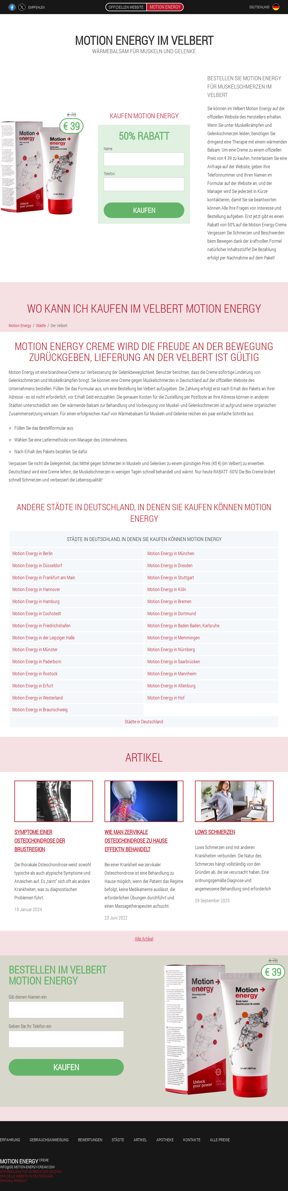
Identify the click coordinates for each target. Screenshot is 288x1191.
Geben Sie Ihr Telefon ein (30, 1026)
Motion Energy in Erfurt (32, 686)
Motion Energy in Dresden (170, 565)
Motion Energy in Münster (35, 649)
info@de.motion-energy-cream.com (27, 1167)
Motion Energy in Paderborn (36, 661)
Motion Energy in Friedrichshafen (41, 625)
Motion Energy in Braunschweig (40, 709)
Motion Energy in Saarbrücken (173, 661)
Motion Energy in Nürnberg (171, 649)
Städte (118, 1139)
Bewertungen (90, 1139)
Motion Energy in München (170, 553)
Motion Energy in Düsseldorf (37, 565)
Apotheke (165, 1139)
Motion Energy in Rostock (35, 673)
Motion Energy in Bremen (169, 601)
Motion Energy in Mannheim (171, 673)
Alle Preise (220, 1139)
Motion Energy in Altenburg (171, 686)
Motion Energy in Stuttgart (170, 577)
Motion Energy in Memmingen (173, 637)
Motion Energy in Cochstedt (36, 613)
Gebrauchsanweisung (49, 1139)
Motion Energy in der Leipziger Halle (43, 637)
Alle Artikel (144, 939)
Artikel (140, 1139)
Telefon (109, 174)
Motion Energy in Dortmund (171, 613)
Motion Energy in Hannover (36, 589)
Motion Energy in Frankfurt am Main (43, 577)
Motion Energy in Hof (166, 698)
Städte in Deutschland (144, 721)
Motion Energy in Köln (166, 589)
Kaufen (144, 210)
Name (108, 149)
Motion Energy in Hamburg (36, 601)
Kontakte (191, 1139)
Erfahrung (10, 1139)
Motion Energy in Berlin (32, 553)
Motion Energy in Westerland (37, 698)
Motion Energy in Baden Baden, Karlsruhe (183, 625)
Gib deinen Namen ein (28, 997)
